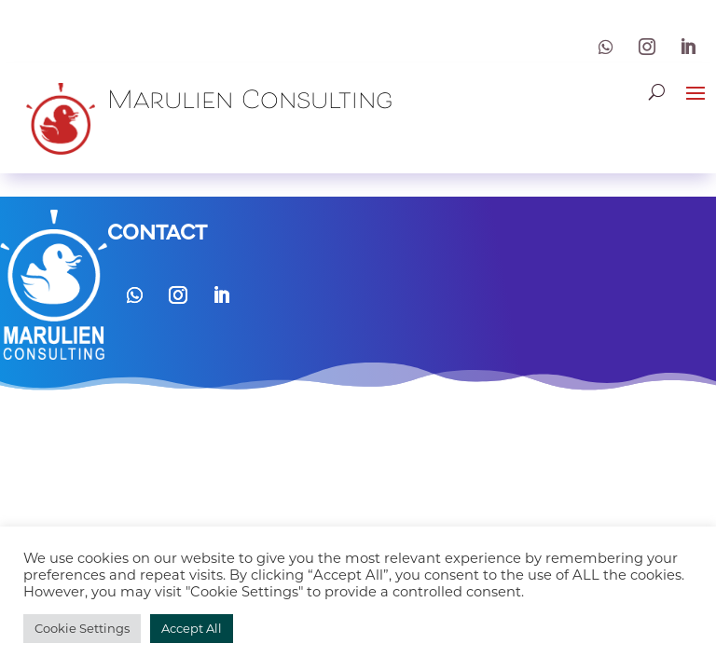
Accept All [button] (191, 628)
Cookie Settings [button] (82, 628)
